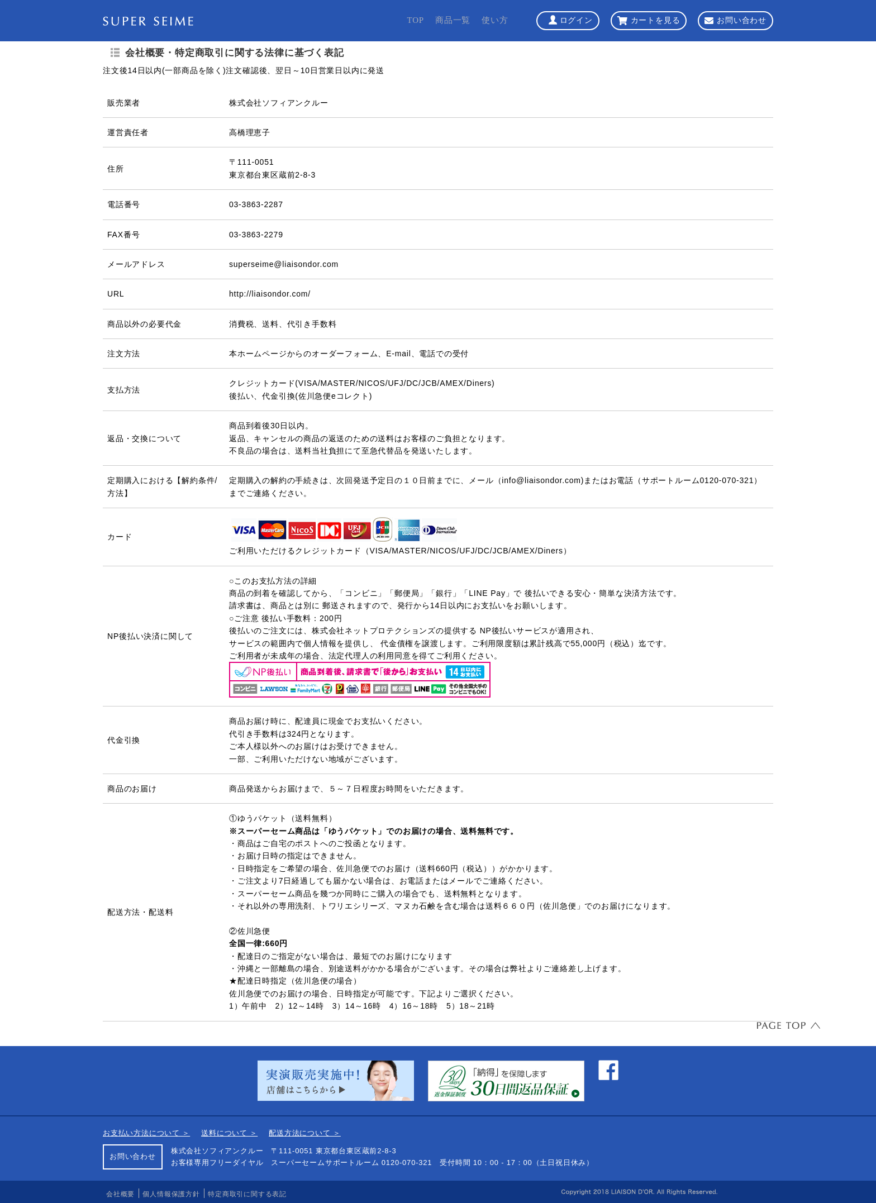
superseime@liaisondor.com (284, 264)
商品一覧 (452, 20)
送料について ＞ (229, 1133)
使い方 (495, 20)
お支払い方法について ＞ (146, 1133)
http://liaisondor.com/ (270, 293)
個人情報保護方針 (170, 1194)
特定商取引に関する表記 (247, 1194)
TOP (415, 20)
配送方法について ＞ (305, 1133)
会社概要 (120, 1194)
